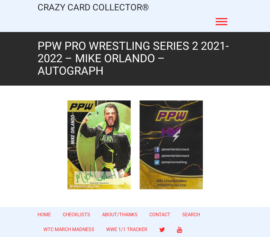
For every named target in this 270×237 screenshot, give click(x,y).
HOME (44, 214)
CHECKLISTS (76, 214)
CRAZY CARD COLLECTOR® (93, 8)
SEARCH (191, 214)
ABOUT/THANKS (120, 214)
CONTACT (159, 214)
